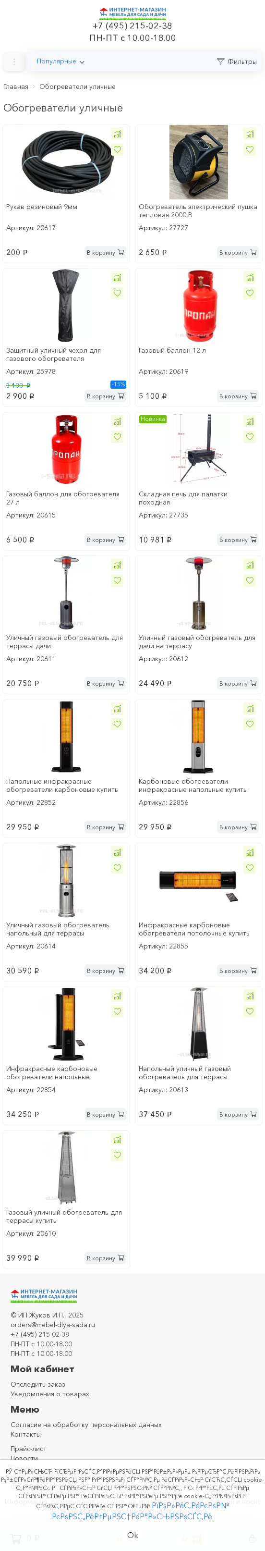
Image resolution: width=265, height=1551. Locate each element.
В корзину (105, 252)
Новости (24, 1458)
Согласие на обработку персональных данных (86, 1424)
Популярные (56, 61)
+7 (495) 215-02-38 (132, 26)
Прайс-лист (29, 1448)
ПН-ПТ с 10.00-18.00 (132, 38)
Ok (132, 1535)
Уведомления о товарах (50, 1394)
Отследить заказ (38, 1384)
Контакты (26, 1434)
